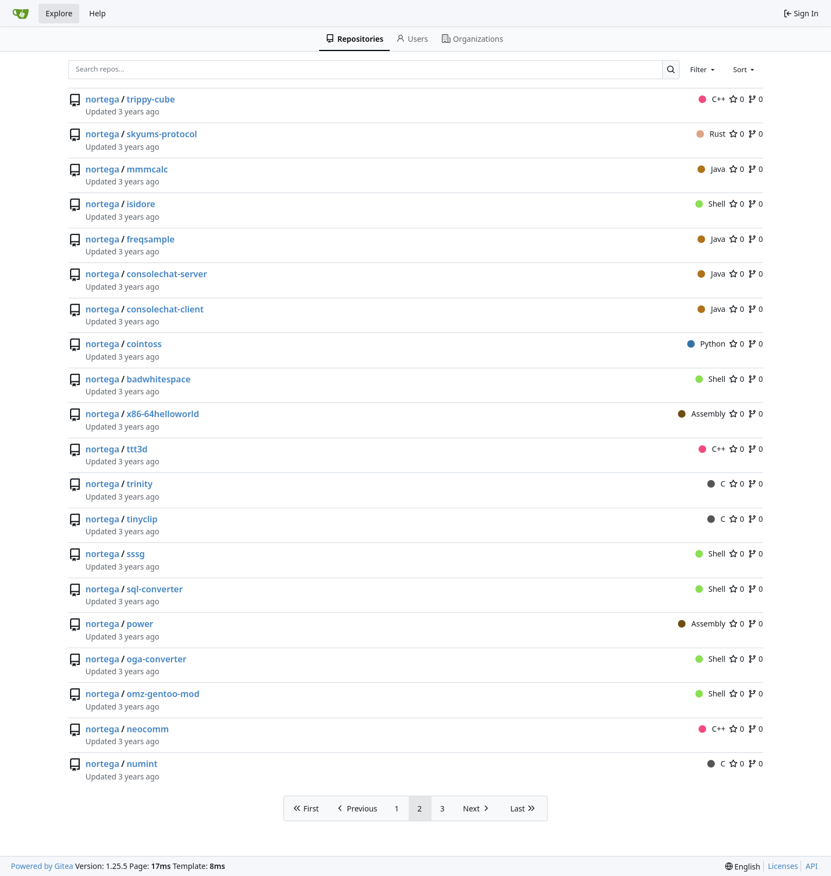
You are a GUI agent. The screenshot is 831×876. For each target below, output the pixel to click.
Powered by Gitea (42, 866)
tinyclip (141, 519)
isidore (140, 204)
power (139, 623)
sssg (135, 553)
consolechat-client (165, 309)
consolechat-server (166, 273)
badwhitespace (158, 379)
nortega (102, 99)
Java (711, 169)
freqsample (150, 239)
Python (706, 343)
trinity (139, 483)
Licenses (783, 866)
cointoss (144, 343)
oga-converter (156, 659)
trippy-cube (150, 99)
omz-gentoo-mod (162, 693)
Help (97, 13)
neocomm (147, 729)
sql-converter (154, 589)
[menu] (742, 866)
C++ (712, 99)
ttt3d (137, 449)
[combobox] (702, 69)
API (811, 866)
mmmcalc (147, 169)
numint (141, 763)
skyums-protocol (161, 134)
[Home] (20, 13)
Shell (710, 204)
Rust (711, 134)
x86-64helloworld (162, 413)
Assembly (701, 413)
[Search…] (671, 69)
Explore (59, 13)
